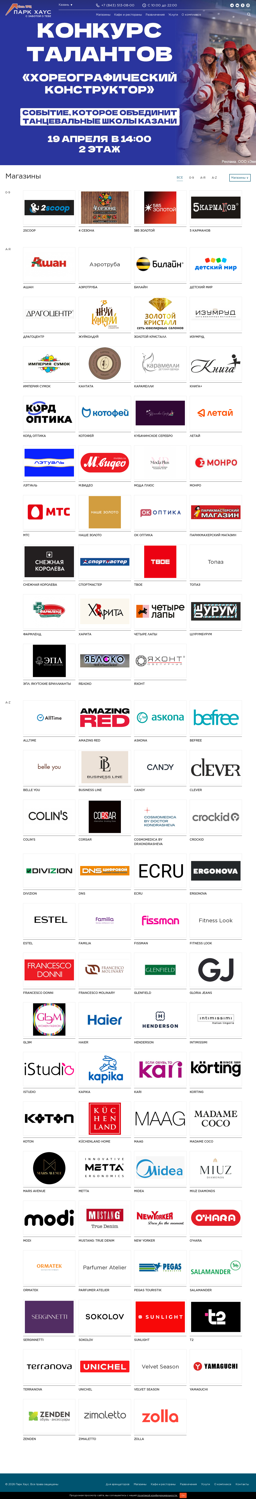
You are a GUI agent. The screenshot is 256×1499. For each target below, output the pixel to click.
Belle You (31, 790)
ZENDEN (29, 1439)
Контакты (242, 1484)
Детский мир (201, 287)
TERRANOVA (32, 1389)
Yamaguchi (199, 1389)
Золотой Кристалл (150, 337)
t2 (191, 1340)
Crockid (197, 839)
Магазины (103, 14)
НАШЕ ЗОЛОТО (90, 535)
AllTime (29, 740)
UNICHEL (85, 1389)
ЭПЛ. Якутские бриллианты (47, 684)
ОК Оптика (143, 535)
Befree (196, 740)
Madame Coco (201, 1141)
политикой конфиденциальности (157, 1495)
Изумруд (197, 337)
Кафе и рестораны (128, 14)
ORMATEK (30, 1290)
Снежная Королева (40, 584)
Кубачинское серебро (153, 436)
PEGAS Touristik (147, 1290)
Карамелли (144, 386)
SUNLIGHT (142, 1340)
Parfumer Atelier (94, 1290)
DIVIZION (30, 893)
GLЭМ (27, 1042)
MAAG (138, 1141)
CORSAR (85, 839)
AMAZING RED (89, 740)
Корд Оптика (34, 436)
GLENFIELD (142, 993)
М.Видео (86, 485)
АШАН (28, 287)
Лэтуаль (30, 485)
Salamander (201, 1290)
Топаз (195, 584)
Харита (85, 634)
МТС (26, 535)
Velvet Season (146, 1389)
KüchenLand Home (94, 1141)
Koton (28, 1141)
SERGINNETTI (33, 1340)
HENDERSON (144, 1042)
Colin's (29, 839)
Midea (139, 1191)
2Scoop (29, 230)
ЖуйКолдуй (88, 337)
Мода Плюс (144, 485)
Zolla (139, 1439)
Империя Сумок (36, 386)
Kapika (84, 1092)
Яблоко (85, 684)
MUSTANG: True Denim (96, 1240)
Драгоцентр (33, 337)
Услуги (173, 14)
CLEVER (196, 790)
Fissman (141, 943)
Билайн (141, 287)
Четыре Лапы (145, 634)
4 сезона (86, 230)
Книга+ (196, 386)
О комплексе (191, 14)
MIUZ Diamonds (202, 1191)
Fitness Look (201, 943)
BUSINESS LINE (90, 790)
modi (27, 1240)
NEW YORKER (144, 1240)
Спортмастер (90, 584)
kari (138, 1092)
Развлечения (155, 14)
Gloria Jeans (201, 993)
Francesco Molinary (97, 993)
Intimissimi (198, 1042)
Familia (85, 943)
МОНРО (195, 485)
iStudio (29, 1092)
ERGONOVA (198, 893)
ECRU (138, 893)
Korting (196, 1092)
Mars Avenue (34, 1191)
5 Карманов (200, 230)
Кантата (86, 386)
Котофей (86, 436)
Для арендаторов (117, 1484)
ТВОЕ (138, 584)
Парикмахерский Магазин (213, 535)
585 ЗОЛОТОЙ (144, 230)
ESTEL (28, 943)
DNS (82, 893)
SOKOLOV (86, 1340)
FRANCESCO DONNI (38, 993)
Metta (84, 1191)
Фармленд (32, 634)
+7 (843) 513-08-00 (117, 5)
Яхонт (139, 684)
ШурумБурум (201, 634)
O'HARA (196, 1240)
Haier (83, 1042)
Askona (140, 740)
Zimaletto (87, 1439)
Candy (139, 790)
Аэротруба (88, 287)
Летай (195, 436)
